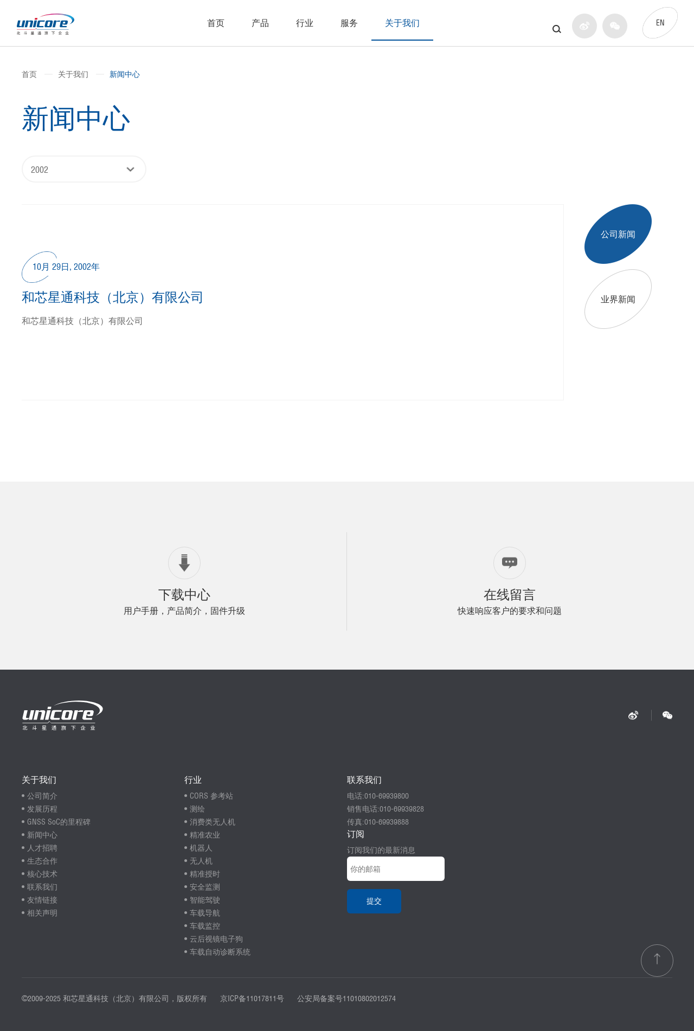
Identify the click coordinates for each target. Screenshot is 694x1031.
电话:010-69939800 (378, 796)
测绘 (197, 809)
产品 (260, 22)
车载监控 (205, 926)
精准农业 (205, 835)
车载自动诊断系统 (220, 952)
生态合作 (42, 861)
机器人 (201, 848)
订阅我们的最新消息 (381, 850)
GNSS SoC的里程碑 (59, 822)
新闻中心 (125, 74)
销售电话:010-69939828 (385, 809)
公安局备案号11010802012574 (346, 998)
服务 (349, 22)
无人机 (201, 861)
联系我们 (42, 887)
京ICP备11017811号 (252, 998)
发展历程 (42, 809)
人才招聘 (42, 848)
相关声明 (42, 913)
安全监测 (205, 887)
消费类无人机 (212, 822)
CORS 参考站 (211, 796)
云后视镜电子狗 (216, 939)
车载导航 (205, 913)
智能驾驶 (205, 900)
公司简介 (42, 796)
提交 (374, 901)
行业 (304, 22)
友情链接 (42, 900)
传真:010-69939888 (378, 822)
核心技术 (42, 874)
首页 (215, 22)
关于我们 (402, 22)
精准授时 (205, 874)
